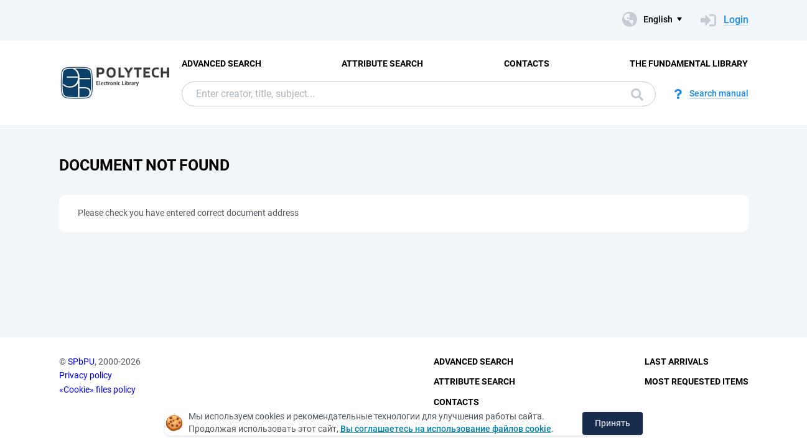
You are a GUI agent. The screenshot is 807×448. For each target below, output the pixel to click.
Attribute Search (382, 63)
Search (637, 94)
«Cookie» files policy (97, 389)
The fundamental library (689, 63)
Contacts (526, 63)
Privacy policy (85, 375)
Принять (612, 423)
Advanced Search (221, 63)
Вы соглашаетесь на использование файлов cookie (445, 429)
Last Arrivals (677, 361)
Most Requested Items (697, 381)
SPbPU (81, 361)
